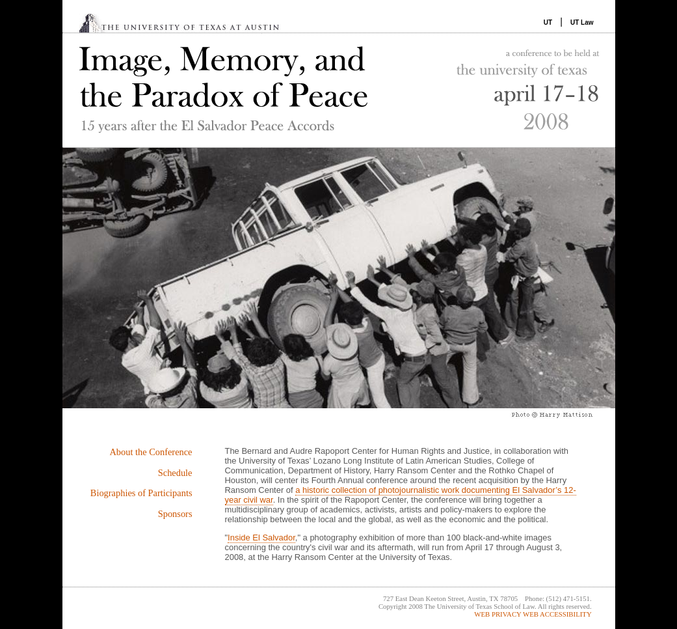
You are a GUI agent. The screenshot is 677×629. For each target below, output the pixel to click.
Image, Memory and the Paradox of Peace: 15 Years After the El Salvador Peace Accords (338, 90)
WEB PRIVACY (497, 614)
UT (548, 22)
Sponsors (175, 514)
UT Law (582, 22)
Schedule (175, 473)
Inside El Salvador (261, 537)
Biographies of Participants (141, 493)
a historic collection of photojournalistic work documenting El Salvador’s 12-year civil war (400, 495)
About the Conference (150, 452)
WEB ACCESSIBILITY (557, 614)
